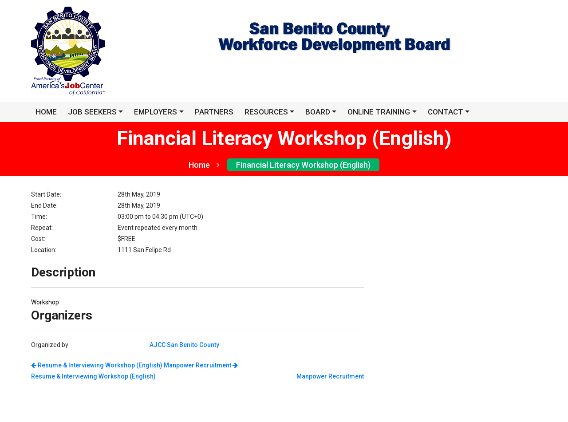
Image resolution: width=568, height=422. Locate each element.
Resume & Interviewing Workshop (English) (96, 365)
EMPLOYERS (155, 111)
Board (317, 111)
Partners (214, 111)
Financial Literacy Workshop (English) (303, 165)
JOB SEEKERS (92, 111)
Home (204, 165)
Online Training (378, 111)
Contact (445, 111)
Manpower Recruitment (201, 365)
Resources (266, 111)
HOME (46, 111)
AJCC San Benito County (184, 344)
